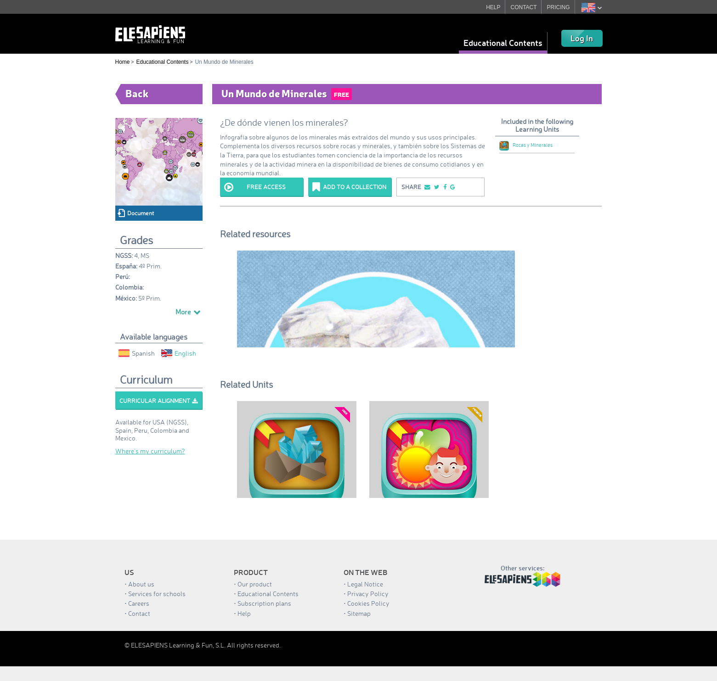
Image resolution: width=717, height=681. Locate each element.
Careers (138, 603)
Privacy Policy (368, 593)
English (178, 353)
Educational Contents (502, 42)
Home (122, 62)
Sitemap (359, 613)
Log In (581, 38)
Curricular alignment (158, 400)
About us (141, 584)
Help (244, 613)
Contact (139, 613)
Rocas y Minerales (526, 145)
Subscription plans (264, 603)
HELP (493, 7)
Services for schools (157, 593)
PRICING (558, 7)
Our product (254, 584)
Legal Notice (365, 584)
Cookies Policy (368, 603)
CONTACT (524, 7)
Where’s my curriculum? (150, 451)
